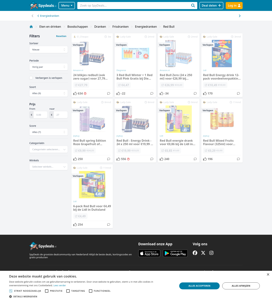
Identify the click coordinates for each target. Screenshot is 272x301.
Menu (66, 5)
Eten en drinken (50, 27)
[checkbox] (31, 77)
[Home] (31, 26)
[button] (91, 296)
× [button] (268, 274)
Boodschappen (77, 27)
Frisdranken (120, 27)
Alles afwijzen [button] (241, 285)
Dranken (100, 27)
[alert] (136, 286)
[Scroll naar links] (239, 16)
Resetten (61, 36)
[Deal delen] (211, 5)
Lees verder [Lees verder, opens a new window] (59, 285)
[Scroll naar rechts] (32, 16)
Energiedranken (48, 15)
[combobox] (48, 149)
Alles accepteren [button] (200, 285)
